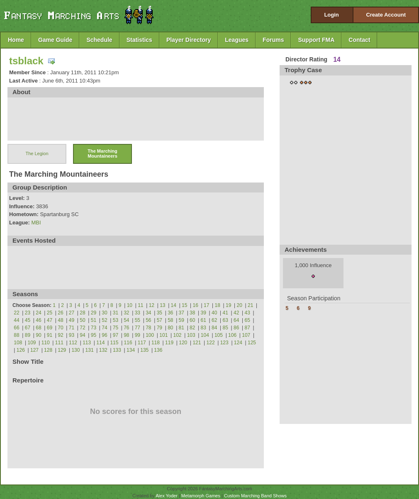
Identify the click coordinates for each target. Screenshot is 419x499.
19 (228, 305)
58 (170, 320)
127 (34, 350)
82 (192, 328)
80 (170, 328)
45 (27, 320)
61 (203, 320)
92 (60, 335)
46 (38, 320)
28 (82, 313)
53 (115, 320)
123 (224, 343)
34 (148, 313)
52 (104, 320)
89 (27, 335)
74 (104, 328)
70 (60, 328)
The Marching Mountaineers (102, 153)
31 (115, 313)
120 (183, 343)
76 (126, 328)
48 (60, 320)
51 (93, 320)
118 (155, 343)
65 (247, 320)
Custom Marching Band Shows (255, 495)
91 (49, 335)
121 (196, 343)
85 (225, 328)
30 (104, 313)
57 (159, 320)
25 (49, 313)
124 (238, 343)
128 (48, 350)
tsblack (26, 60)
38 (192, 313)
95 (93, 335)
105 (218, 335)
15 (184, 305)
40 (214, 313)
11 (140, 305)
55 (137, 320)
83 (203, 328)
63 (225, 320)
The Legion (36, 153)
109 (32, 343)
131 (89, 350)
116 (128, 343)
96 (104, 335)
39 (203, 313)
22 (16, 313)
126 (21, 350)
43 (247, 313)
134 (131, 350)
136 (158, 350)
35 (159, 313)
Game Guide (55, 40)
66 (16, 328)
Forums (273, 40)
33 (137, 313)
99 (137, 335)
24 (38, 313)
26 (60, 313)
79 (159, 328)
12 (151, 305)
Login (331, 15)
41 (225, 313)
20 (239, 305)
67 (27, 328)
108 (18, 343)
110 (45, 343)
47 (49, 320)
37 (181, 313)
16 (195, 305)
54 (126, 320)
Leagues (236, 40)
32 (126, 313)
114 (100, 343)
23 (27, 313)
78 (148, 328)
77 (137, 328)
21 (250, 305)
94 (82, 335)
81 (181, 328)
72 (82, 328)
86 (236, 328)
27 (71, 313)
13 (162, 305)
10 (129, 305)
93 (71, 335)
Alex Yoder (167, 495)
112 (73, 343)
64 (236, 320)
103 (191, 335)
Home (16, 40)
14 (173, 305)
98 (126, 335)
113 (87, 343)
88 (16, 335)
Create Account (386, 15)
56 (148, 320)
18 (217, 305)
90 (38, 335)
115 (114, 343)
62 (214, 320)
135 (144, 350)
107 (246, 335)
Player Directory (188, 40)
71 (71, 328)
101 (163, 335)
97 (115, 335)
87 (247, 328)
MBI (36, 222)
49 (71, 320)
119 (169, 343)
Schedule (99, 40)
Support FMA (316, 40)
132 (103, 350)
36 (170, 313)
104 (205, 335)
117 (142, 343)
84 (214, 328)
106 (232, 335)
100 (150, 335)
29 (93, 313)
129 (62, 350)
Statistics (139, 40)
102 (177, 335)
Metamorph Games (200, 495)
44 (16, 320)
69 (49, 328)
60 (192, 320)
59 (181, 320)
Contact (359, 40)
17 (206, 305)
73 (93, 328)
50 (82, 320)
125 (252, 343)
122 (211, 343)
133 (117, 350)
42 (236, 313)
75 (115, 328)
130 (75, 350)
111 (59, 343)
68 (38, 328)
